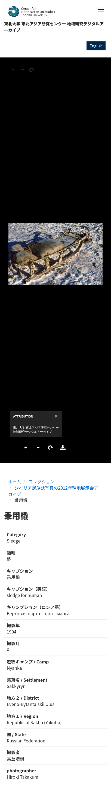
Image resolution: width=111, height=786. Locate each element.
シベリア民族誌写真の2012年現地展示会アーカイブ (55, 491)
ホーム (14, 481)
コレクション (41, 481)
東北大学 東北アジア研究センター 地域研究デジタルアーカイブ (54, 27)
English (96, 45)
